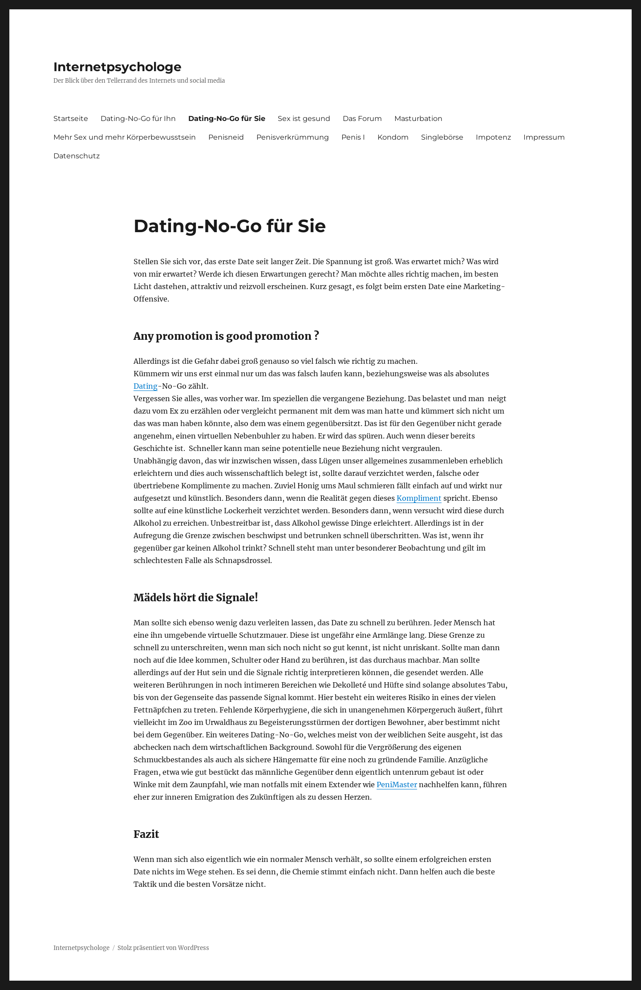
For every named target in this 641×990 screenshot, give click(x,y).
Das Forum (362, 118)
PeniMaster (397, 784)
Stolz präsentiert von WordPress (163, 948)
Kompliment (419, 498)
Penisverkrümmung (292, 137)
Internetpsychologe (117, 66)
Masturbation (418, 118)
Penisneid (226, 137)
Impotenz (493, 137)
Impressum (544, 137)
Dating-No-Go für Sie (226, 118)
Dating (146, 386)
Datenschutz (76, 156)
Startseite (70, 118)
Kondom (393, 137)
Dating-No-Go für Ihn (138, 118)
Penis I (353, 137)
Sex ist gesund (304, 118)
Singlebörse (442, 137)
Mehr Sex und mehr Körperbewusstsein (124, 137)
